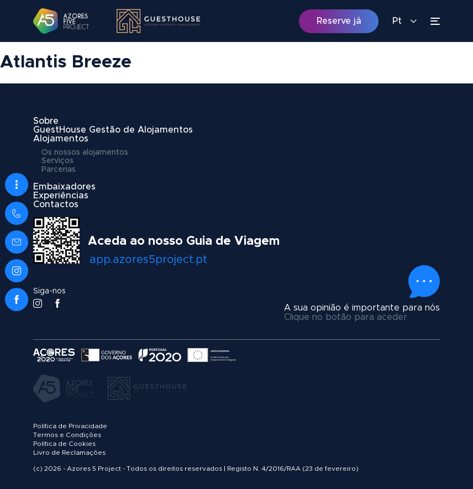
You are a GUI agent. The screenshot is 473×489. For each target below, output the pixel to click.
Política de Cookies (64, 443)
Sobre (46, 121)
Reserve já (339, 21)
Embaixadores (64, 186)
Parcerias (58, 169)
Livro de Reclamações (69, 452)
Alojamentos (60, 138)
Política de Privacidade (70, 426)
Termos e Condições (67, 435)
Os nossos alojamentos (84, 152)
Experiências (60, 195)
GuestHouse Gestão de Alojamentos (113, 129)
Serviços (57, 161)
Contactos (55, 204)
